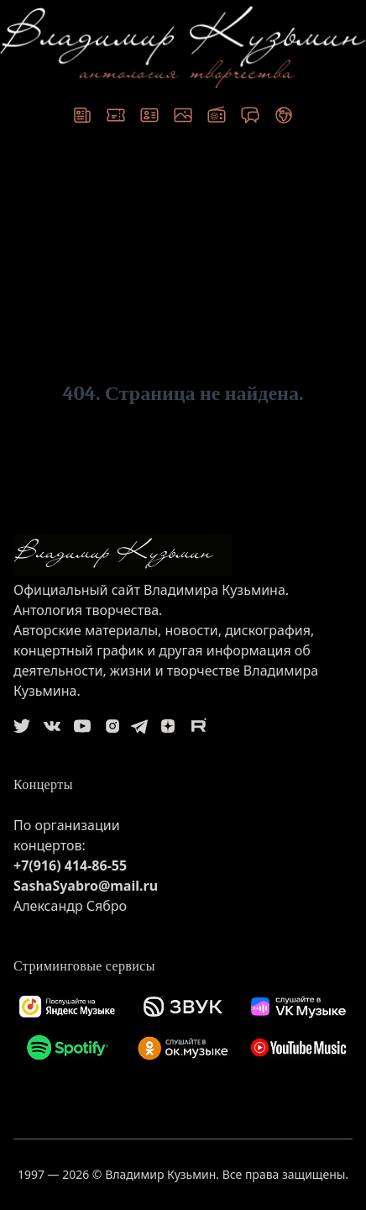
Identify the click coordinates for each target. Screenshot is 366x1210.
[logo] (183, 555)
